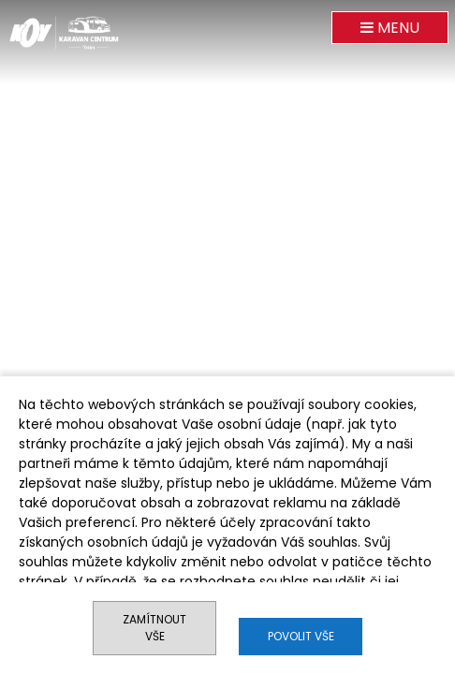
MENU (389, 27)
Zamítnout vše (154, 627)
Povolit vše (301, 636)
